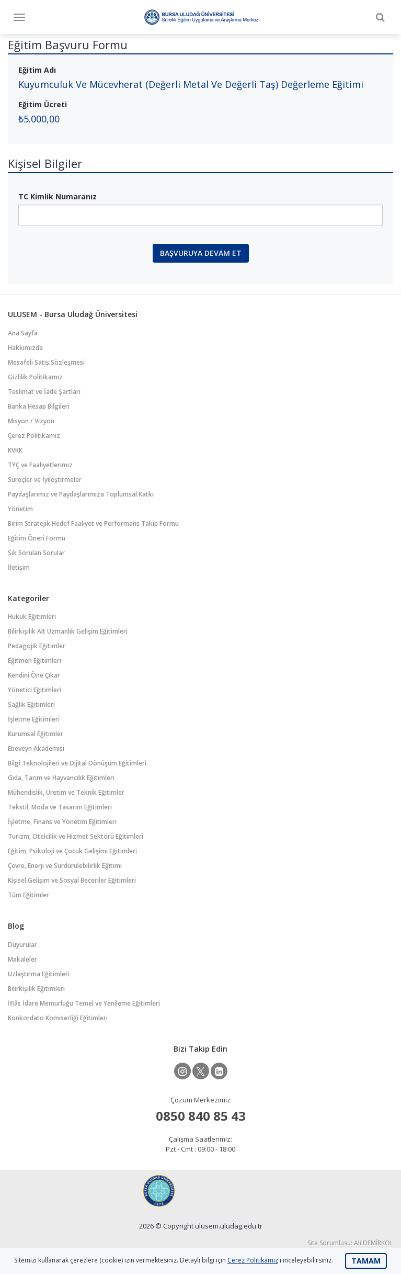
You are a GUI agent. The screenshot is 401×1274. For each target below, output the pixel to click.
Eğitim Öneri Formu (36, 538)
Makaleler (22, 959)
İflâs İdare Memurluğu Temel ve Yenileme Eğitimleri (84, 1003)
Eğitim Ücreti (42, 104)
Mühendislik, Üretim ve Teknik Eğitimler (66, 792)
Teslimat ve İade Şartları (44, 391)
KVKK (15, 450)
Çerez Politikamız (34, 435)
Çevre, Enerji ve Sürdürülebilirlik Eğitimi (65, 865)
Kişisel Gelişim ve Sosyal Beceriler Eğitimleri (72, 880)
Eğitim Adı (37, 70)
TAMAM (366, 1261)
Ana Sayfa (23, 333)
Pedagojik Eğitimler (36, 645)
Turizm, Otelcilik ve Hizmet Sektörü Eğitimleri (75, 836)
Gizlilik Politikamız (35, 377)
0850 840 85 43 (201, 1115)
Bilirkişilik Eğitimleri (36, 988)
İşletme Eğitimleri (34, 719)
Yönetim (20, 508)
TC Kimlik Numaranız (57, 196)
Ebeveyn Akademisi (36, 748)
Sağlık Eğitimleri (31, 704)
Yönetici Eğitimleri (34, 689)
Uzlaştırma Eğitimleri (39, 973)
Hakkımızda (25, 347)
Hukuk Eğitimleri (32, 616)
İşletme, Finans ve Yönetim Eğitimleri (62, 821)
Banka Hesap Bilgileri (39, 406)
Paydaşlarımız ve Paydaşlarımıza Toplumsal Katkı (81, 494)
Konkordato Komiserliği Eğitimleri (58, 1017)
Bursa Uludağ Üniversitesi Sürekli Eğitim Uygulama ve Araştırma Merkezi (201, 17)
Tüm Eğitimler (28, 894)
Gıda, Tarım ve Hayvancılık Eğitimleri (61, 777)
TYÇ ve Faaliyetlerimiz (40, 464)
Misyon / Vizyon (31, 420)
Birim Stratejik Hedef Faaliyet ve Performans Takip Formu (93, 523)
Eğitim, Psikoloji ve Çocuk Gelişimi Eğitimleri (72, 851)
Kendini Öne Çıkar (34, 675)
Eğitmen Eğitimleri (34, 660)
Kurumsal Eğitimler (35, 733)
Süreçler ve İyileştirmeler (45, 479)
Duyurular (22, 944)
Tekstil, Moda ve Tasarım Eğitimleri (60, 807)
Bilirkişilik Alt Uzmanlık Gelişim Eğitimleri (68, 631)
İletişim (19, 567)
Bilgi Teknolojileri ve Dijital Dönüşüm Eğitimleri (77, 763)
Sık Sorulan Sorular (36, 552)
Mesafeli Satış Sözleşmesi (46, 362)
